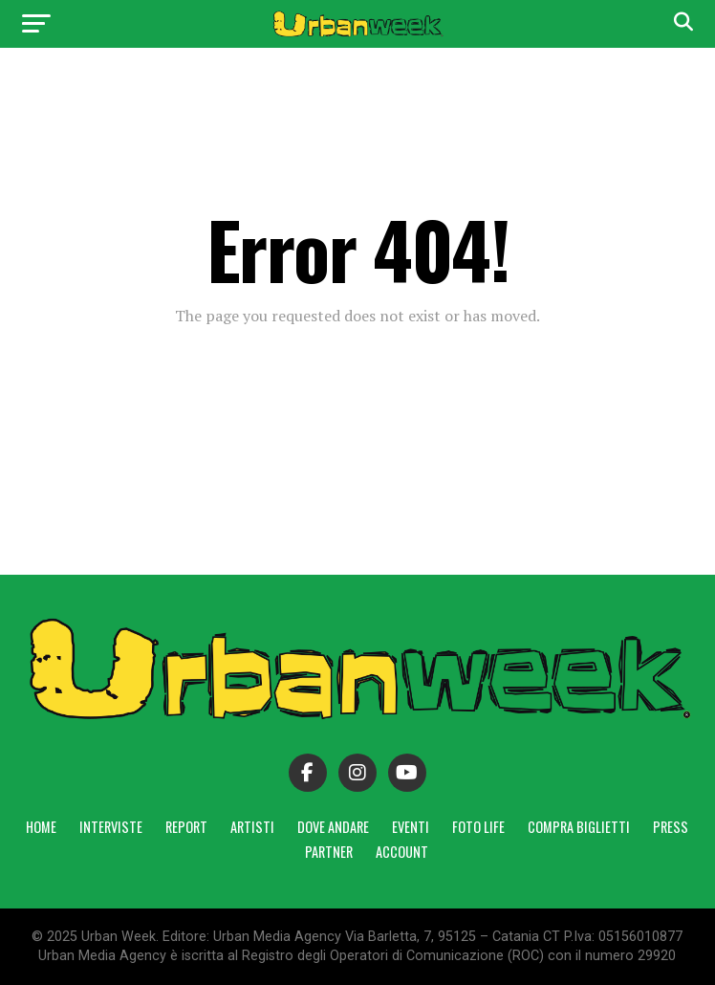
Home (41, 827)
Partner (329, 852)
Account (402, 852)
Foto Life (478, 827)
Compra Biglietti (579, 827)
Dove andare (333, 827)
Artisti (252, 827)
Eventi (410, 827)
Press (670, 827)
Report (186, 827)
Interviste (110, 827)
